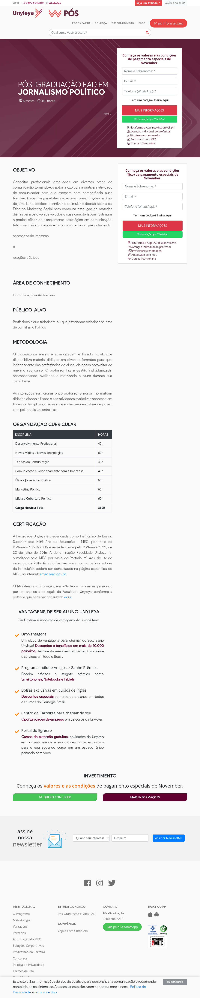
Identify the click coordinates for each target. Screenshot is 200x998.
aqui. (68, 597)
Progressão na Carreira (29, 952)
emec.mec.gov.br (53, 574)
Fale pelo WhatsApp (122, 927)
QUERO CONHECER (55, 797)
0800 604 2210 (113, 919)
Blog (142, 23)
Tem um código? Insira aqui (149, 100)
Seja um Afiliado (147, 3)
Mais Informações (168, 23)
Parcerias (19, 933)
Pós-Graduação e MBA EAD (77, 914)
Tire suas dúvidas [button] (123, 23)
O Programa (21, 914)
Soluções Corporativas (28, 946)
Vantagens (20, 926)
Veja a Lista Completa (73, 931)
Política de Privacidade (28, 965)
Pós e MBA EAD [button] (81, 23)
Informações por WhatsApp (149, 119)
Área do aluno (175, 3)
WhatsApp (53, 2)
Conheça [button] (101, 23)
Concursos (20, 958)
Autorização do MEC (27, 939)
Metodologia (21, 920)
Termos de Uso (23, 971)
